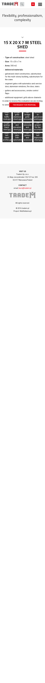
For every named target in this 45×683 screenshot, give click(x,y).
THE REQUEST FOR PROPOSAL (24, 105)
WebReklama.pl (25, 211)
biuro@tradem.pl (25, 188)
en (33, 4)
